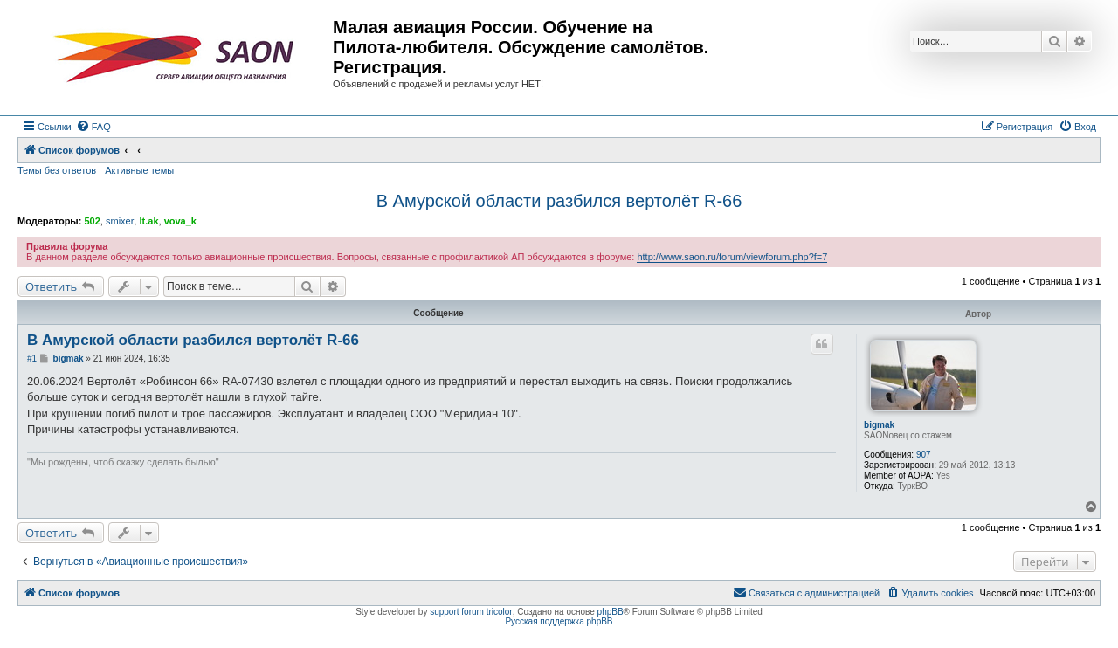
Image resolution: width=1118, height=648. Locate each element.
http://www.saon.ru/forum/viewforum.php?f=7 (732, 257)
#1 (32, 358)
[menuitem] (93, 126)
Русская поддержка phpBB (558, 621)
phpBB (610, 612)
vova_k (180, 221)
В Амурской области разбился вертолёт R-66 (559, 200)
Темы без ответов (56, 170)
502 (92, 221)
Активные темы (139, 170)
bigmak (879, 425)
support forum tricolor (471, 612)
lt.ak (148, 221)
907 (923, 454)
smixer (120, 221)
